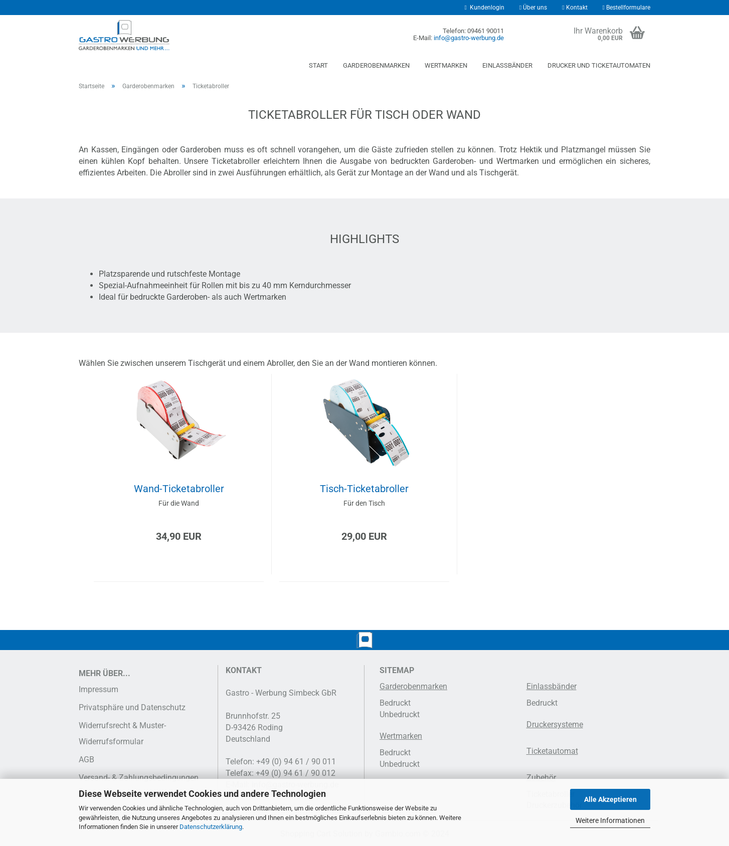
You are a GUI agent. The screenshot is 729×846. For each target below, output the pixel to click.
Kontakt (574, 7)
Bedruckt (395, 703)
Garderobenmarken (376, 65)
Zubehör (541, 777)
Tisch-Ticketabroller (364, 489)
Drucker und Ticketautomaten (599, 65)
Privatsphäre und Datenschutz (132, 707)
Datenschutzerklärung (210, 826)
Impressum (98, 689)
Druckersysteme (554, 724)
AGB (86, 759)
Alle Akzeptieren (610, 799)
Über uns (533, 7)
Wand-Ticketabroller (179, 489)
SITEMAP (397, 670)
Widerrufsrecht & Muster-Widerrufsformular (122, 733)
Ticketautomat (552, 751)
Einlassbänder (507, 65)
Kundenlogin (484, 7)
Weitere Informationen (610, 820)
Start (318, 65)
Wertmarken (446, 65)
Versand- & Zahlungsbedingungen (139, 777)
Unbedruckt (400, 714)
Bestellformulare (626, 7)
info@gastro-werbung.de (469, 38)
